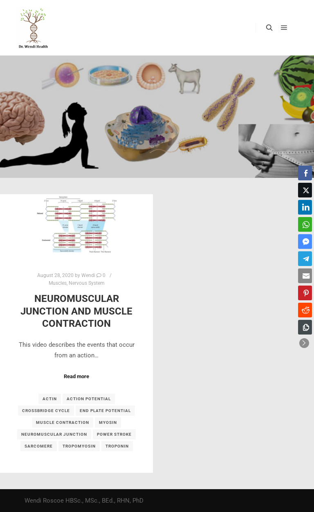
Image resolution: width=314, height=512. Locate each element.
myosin (108, 422)
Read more (76, 376)
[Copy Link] (305, 327)
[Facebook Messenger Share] (305, 241)
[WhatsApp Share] (305, 224)
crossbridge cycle (46, 410)
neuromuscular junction (54, 434)
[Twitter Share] (305, 190)
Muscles (58, 283)
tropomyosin (79, 446)
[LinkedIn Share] (305, 207)
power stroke (114, 434)
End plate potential (105, 410)
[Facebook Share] (305, 173)
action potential (89, 399)
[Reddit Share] (305, 310)
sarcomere (39, 446)
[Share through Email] (305, 275)
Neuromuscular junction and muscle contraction (76, 311)
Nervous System (87, 283)
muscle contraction (62, 422)
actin (50, 399)
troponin (117, 446)
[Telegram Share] (305, 258)
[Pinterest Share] (305, 293)
